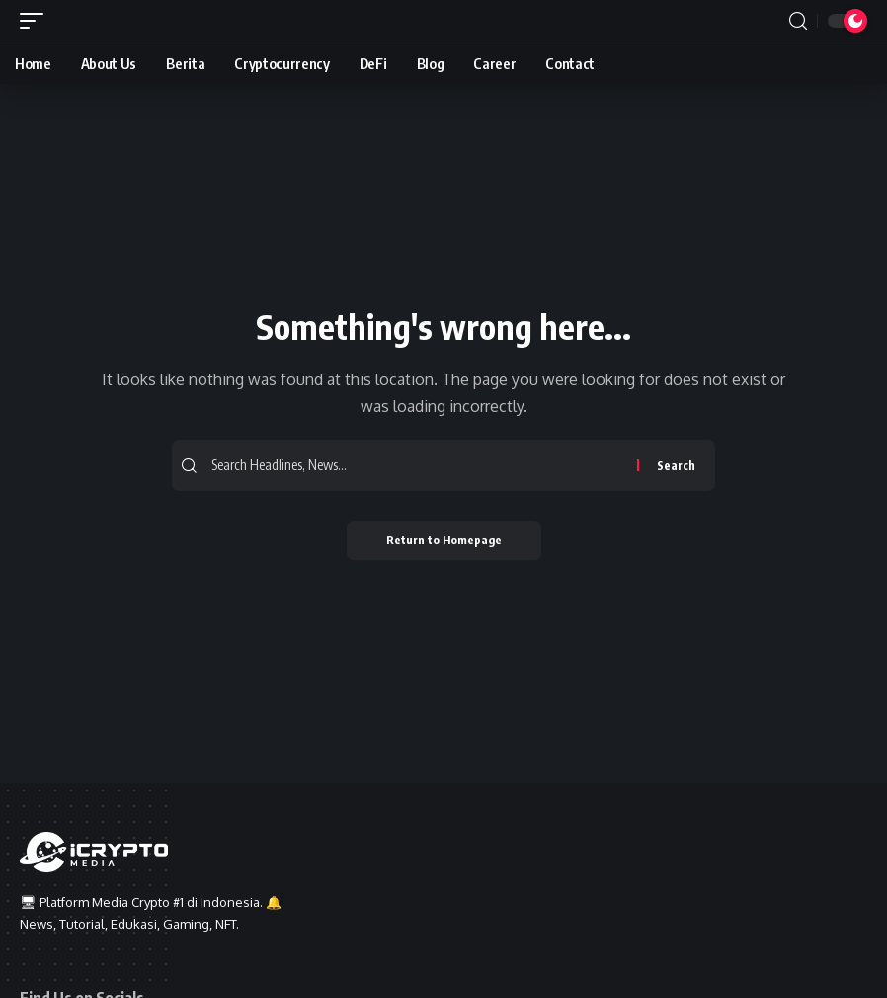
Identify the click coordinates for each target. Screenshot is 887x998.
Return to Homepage (444, 540)
